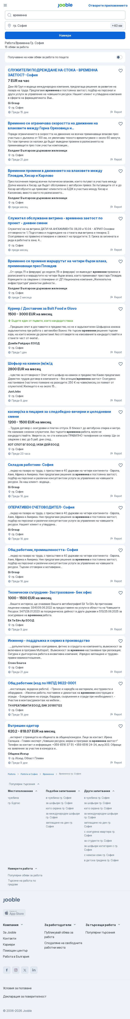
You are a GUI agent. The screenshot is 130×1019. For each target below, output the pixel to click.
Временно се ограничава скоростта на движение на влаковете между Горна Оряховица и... (53, 125)
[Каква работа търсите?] (65, 15)
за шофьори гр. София (59, 803)
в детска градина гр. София (101, 860)
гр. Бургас (14, 803)
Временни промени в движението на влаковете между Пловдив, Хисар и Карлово (55, 173)
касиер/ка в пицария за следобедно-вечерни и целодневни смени (59, 414)
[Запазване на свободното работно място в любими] (120, 71)
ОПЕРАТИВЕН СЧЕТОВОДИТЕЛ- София (41, 507)
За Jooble (9, 932)
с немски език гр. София (99, 855)
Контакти (9, 938)
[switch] (119, 57)
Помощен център (15, 950)
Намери (65, 35)
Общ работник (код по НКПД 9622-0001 (42, 683)
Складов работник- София (30, 465)
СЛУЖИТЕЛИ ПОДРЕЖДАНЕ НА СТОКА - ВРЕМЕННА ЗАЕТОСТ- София (53, 72)
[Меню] (5, 5)
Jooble (27, 1011)
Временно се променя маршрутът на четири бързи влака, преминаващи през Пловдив (57, 263)
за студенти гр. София (98, 840)
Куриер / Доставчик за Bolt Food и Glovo (42, 308)
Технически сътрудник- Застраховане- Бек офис (50, 592)
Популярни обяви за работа (25, 875)
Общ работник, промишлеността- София (43, 550)
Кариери (9, 944)
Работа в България (16, 956)
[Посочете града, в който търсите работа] (65, 25)
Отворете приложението (108, 5)
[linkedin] (34, 970)
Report (116, 112)
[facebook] (7, 970)
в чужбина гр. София (58, 797)
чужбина (13, 797)
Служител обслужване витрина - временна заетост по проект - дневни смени (55, 220)
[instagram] (16, 970)
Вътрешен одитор (23, 726)
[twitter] (25, 970)
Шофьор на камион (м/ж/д (30, 363)
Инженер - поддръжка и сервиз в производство (49, 640)
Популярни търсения (24, 784)
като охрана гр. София (60, 808)
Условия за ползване (17, 988)
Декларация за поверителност (24, 996)
